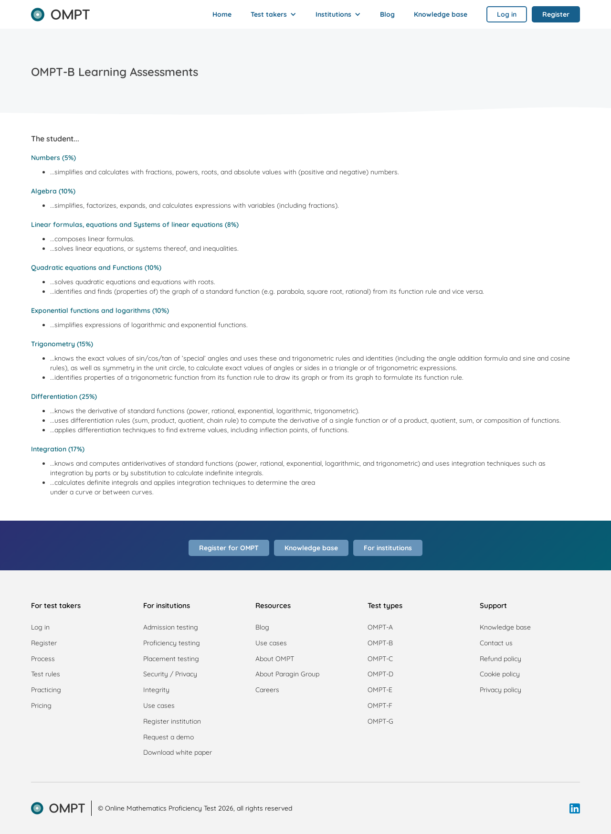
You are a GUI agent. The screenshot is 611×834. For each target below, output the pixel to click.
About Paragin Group (287, 674)
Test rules (45, 674)
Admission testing (170, 627)
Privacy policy (500, 689)
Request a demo (168, 737)
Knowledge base (440, 14)
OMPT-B (380, 643)
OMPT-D (380, 674)
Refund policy (500, 658)
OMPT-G (380, 721)
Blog (387, 14)
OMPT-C (380, 658)
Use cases (159, 705)
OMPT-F (380, 705)
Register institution (172, 721)
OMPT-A (380, 627)
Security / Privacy (170, 674)
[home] (60, 11)
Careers (267, 689)
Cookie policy (500, 674)
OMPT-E (380, 689)
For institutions (388, 548)
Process (43, 658)
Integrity (156, 689)
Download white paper (177, 752)
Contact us (496, 643)
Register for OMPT (229, 548)
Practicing (46, 689)
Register (44, 643)
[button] (273, 14)
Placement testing (171, 658)
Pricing (41, 705)
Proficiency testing (171, 643)
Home (222, 14)
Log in (40, 627)
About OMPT (274, 658)
